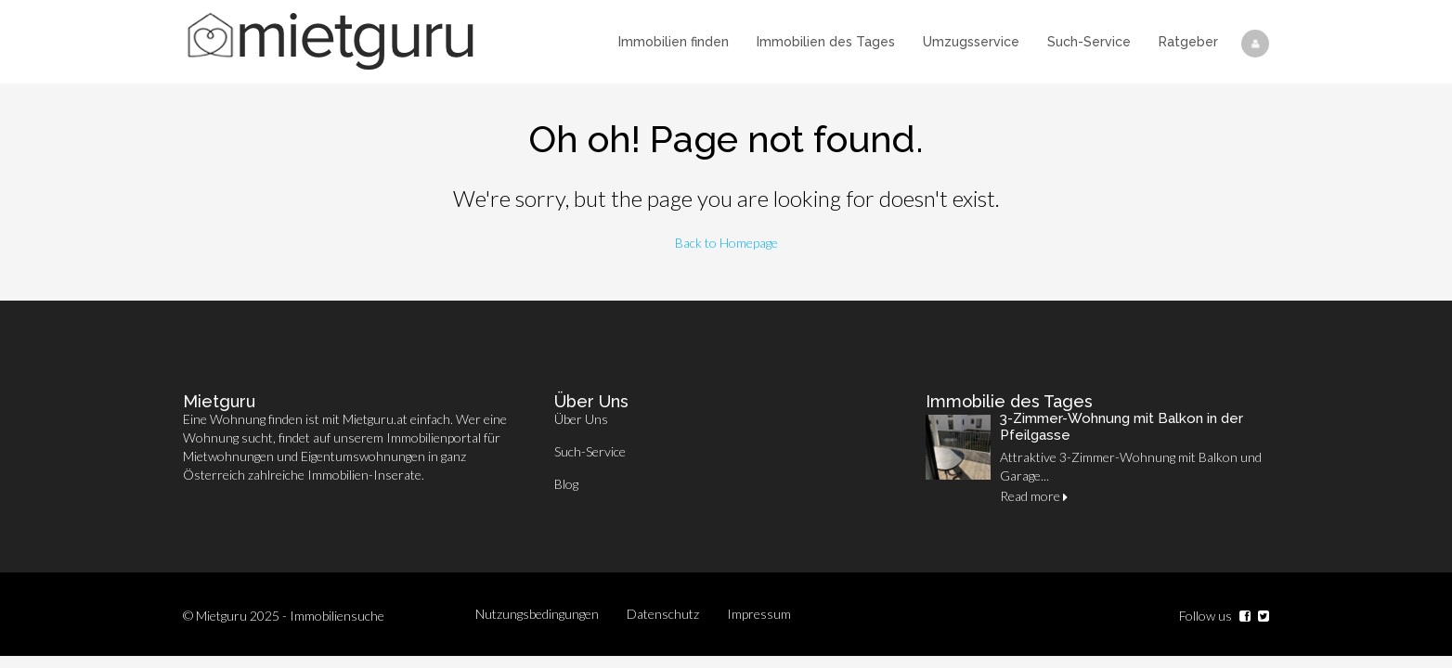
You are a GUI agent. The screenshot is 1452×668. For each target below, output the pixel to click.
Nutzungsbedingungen (537, 614)
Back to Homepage (726, 242)
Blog (566, 484)
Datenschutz (663, 614)
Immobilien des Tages (826, 41)
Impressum (759, 614)
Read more (1034, 496)
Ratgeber (1188, 41)
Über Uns (581, 419)
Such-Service (1089, 41)
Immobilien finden (673, 41)
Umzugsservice (971, 41)
